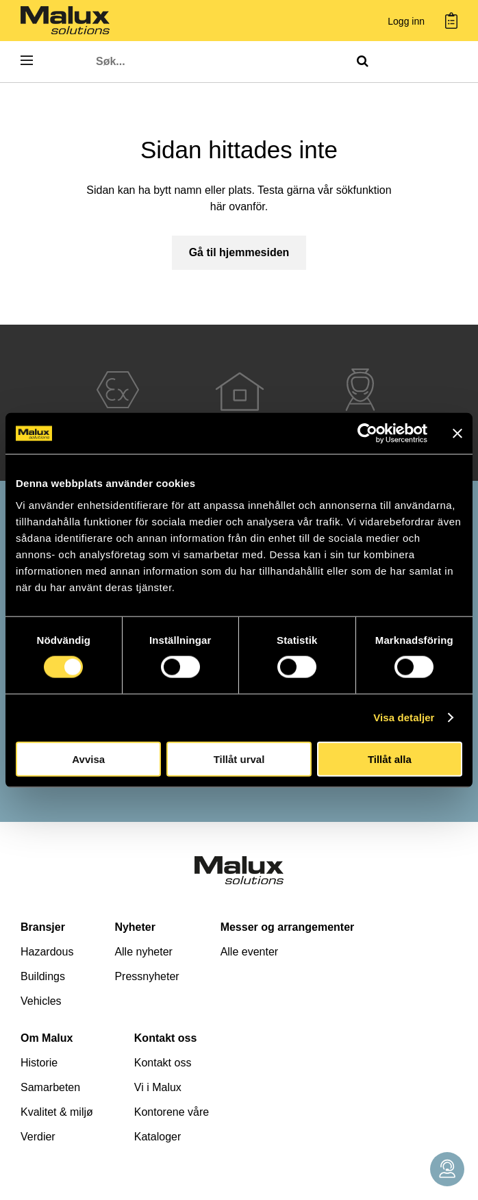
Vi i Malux (157, 1087)
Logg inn (406, 21)
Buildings (43, 976)
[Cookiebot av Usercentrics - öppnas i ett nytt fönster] (367, 433)
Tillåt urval (239, 758)
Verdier (38, 1136)
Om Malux (47, 1038)
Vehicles (41, 1001)
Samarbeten (50, 1087)
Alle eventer (250, 952)
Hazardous (47, 952)
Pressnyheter (146, 976)
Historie (39, 1062)
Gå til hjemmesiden (239, 252)
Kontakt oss (165, 1038)
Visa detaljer (403, 717)
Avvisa (88, 758)
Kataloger (157, 1136)
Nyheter (134, 927)
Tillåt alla (390, 758)
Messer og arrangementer (288, 927)
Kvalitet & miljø (57, 1112)
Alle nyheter (143, 952)
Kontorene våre (171, 1112)
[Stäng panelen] (457, 433)
